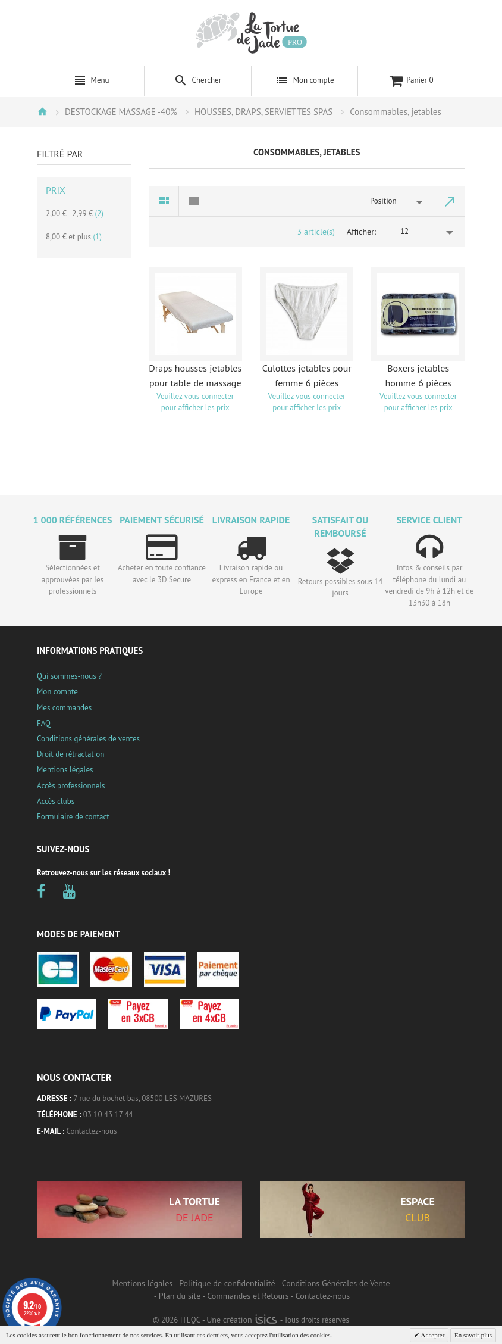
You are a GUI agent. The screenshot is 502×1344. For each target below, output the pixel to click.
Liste (194, 201)
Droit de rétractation (70, 754)
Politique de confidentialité (227, 1283)
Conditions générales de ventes (88, 739)
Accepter (431, 1335)
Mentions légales (65, 770)
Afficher (360, 231)
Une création (241, 1319)
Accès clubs (55, 801)
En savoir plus (473, 1335)
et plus (74, 237)
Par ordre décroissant (450, 201)
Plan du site (179, 1295)
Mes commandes (64, 708)
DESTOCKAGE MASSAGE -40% (121, 111)
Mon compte (57, 692)
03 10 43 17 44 (108, 1114)
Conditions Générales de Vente (336, 1283)
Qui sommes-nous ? (69, 676)
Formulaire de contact (73, 817)
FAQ (44, 723)
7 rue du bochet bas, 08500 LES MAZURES (143, 1098)
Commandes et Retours (247, 1295)
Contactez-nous (92, 1131)
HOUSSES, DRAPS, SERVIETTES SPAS (263, 111)
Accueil (42, 111)
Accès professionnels (71, 786)
